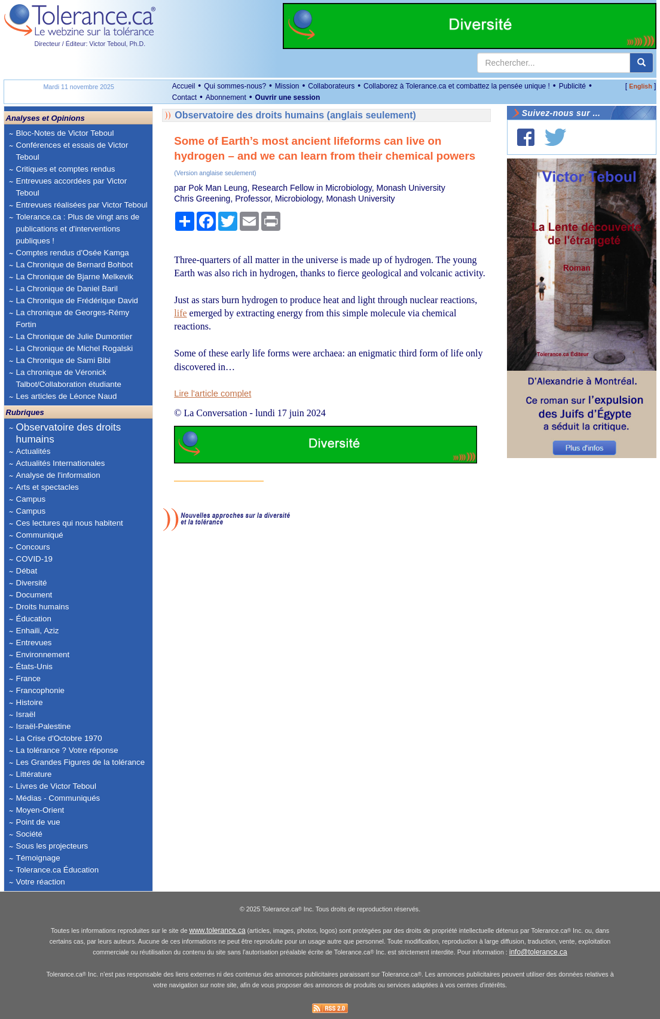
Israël (26, 714)
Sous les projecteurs (52, 845)
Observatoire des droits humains (68, 433)
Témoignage (38, 857)
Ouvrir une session (287, 97)
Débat (27, 570)
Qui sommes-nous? (235, 86)
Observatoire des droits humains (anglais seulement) (295, 115)
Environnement (43, 654)
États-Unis (34, 666)
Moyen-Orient (40, 810)
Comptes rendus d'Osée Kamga (72, 252)
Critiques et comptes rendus (65, 168)
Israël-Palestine (43, 726)
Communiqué (39, 534)
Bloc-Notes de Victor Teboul (65, 133)
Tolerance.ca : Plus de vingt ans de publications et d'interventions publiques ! (78, 228)
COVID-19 (34, 558)
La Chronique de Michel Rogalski (74, 348)
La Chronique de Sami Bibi (63, 360)
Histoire (29, 702)
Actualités (33, 451)
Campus (31, 499)
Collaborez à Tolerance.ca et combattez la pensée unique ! (456, 86)
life (180, 313)
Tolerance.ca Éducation (57, 869)
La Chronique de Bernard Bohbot (74, 264)
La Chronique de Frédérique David (77, 300)
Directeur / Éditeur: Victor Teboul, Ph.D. (90, 43)
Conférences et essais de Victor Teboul (72, 151)
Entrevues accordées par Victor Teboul (71, 186)
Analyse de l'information (58, 475)
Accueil (183, 86)
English (640, 86)
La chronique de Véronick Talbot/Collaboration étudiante (68, 378)
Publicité (572, 86)
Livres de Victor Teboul (56, 786)
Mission (287, 86)
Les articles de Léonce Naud (66, 396)
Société (29, 833)
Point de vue (38, 821)
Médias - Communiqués (58, 798)
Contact (184, 97)
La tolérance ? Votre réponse (67, 750)
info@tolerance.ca (538, 952)
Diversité (31, 582)
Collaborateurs (331, 86)
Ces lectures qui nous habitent (69, 522)
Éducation (33, 618)
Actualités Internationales (60, 463)
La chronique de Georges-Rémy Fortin (73, 318)
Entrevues (34, 642)
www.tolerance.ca (218, 930)
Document (34, 594)
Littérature (34, 774)
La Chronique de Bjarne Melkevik (74, 276)
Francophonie (40, 690)
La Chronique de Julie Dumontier (74, 336)
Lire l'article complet (212, 393)
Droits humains (42, 606)
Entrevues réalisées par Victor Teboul (82, 204)
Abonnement (226, 97)
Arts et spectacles (47, 487)
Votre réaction (40, 881)
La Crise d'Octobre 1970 (59, 738)
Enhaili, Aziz (37, 630)
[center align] (641, 63)
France (28, 678)
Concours (33, 546)
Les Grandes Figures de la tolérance (80, 762)
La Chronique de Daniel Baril (67, 288)
